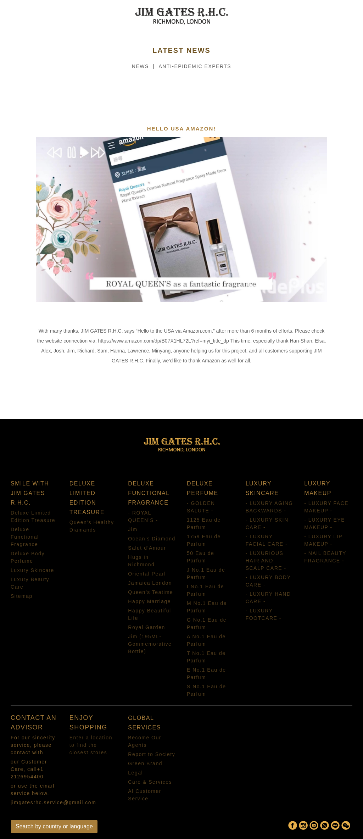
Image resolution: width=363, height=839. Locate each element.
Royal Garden (146, 627)
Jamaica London (150, 583)
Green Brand (145, 763)
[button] (57, 219)
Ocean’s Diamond (151, 538)
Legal (135, 773)
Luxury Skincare (32, 570)
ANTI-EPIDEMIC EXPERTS (194, 66)
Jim (132, 529)
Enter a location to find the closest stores (90, 745)
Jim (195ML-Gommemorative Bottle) (150, 644)
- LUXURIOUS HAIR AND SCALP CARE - (266, 560)
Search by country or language (54, 826)
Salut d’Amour (147, 548)
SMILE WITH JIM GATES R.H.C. (30, 493)
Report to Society (151, 754)
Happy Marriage (149, 601)
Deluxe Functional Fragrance (25, 537)
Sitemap (22, 596)
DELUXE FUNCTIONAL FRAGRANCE (148, 493)
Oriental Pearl (147, 574)
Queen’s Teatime (150, 592)
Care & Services (150, 782)
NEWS (140, 66)
